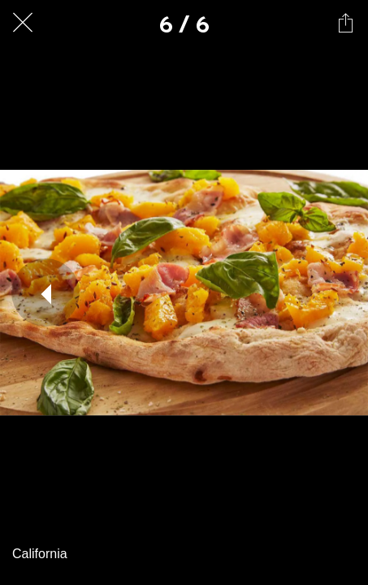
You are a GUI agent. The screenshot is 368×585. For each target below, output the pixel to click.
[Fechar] (22, 22)
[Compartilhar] (345, 22)
